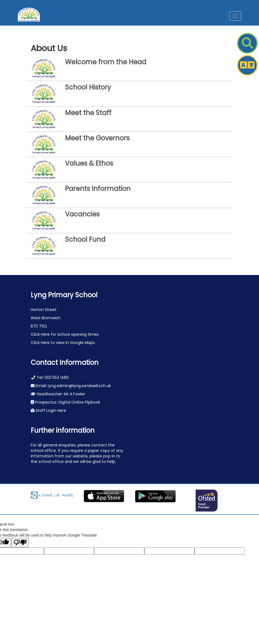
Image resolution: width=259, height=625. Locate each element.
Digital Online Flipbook (79, 402)
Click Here (41, 334)
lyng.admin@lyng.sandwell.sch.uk (79, 385)
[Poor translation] (20, 543)
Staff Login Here (50, 410)
